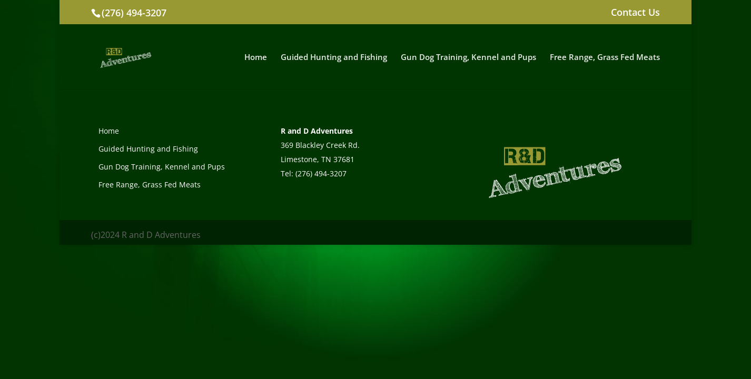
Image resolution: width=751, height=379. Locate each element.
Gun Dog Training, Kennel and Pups (468, 57)
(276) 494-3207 (134, 12)
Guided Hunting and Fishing (334, 57)
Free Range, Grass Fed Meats (605, 57)
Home (255, 57)
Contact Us (635, 12)
